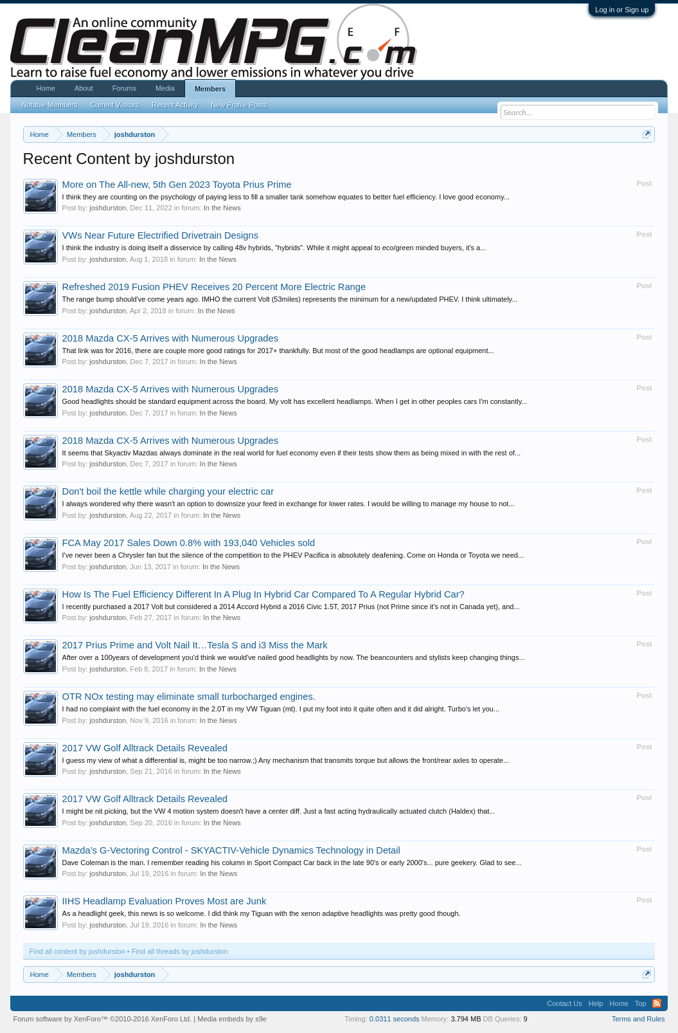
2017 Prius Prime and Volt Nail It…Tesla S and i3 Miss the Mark (195, 645)
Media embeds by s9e (232, 1019)
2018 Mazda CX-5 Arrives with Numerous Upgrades (170, 338)
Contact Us (564, 1003)
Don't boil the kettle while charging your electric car (168, 491)
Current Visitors (114, 105)
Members (210, 89)
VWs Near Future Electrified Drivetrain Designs (160, 235)
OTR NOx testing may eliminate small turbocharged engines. (189, 696)
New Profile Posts (239, 105)
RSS (656, 1003)
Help (596, 1003)
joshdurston (107, 208)
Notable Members (50, 105)
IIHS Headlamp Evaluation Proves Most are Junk (164, 901)
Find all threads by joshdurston (180, 951)
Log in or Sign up (621, 10)
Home (46, 88)
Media (165, 88)
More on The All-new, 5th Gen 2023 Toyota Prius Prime (177, 184)
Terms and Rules (638, 1019)
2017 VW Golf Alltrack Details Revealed (144, 748)
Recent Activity (175, 105)
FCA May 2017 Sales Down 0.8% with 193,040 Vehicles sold (189, 543)
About (84, 88)
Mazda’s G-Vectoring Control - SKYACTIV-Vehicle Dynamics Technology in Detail (231, 850)
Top (641, 1003)
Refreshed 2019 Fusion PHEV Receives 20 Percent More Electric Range (214, 287)
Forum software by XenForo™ (102, 1019)
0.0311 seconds (395, 1019)
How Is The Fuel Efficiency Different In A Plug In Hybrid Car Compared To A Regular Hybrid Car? (263, 594)
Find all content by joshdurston (77, 951)
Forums (124, 88)
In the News (222, 208)
